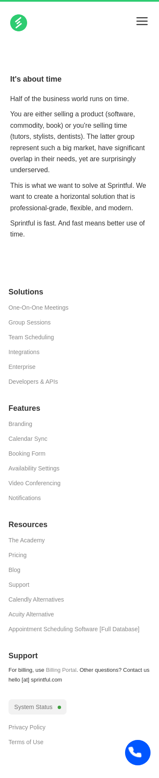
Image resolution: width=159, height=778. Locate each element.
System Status (37, 707)
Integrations (23, 352)
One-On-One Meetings (38, 307)
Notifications (24, 498)
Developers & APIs (33, 381)
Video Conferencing (34, 483)
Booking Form (26, 453)
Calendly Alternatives (36, 599)
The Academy (26, 540)
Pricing (17, 555)
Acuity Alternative (31, 614)
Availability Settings (33, 468)
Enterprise (22, 366)
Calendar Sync (27, 438)
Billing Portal (61, 670)
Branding (20, 424)
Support (18, 584)
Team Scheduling (31, 337)
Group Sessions (29, 322)
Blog (14, 569)
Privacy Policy (26, 727)
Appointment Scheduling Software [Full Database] (73, 629)
